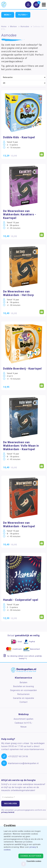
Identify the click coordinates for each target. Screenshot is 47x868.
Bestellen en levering (23, 686)
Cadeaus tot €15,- (23, 723)
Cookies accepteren (30, 856)
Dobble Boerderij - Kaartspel (22, 368)
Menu (7, 15)
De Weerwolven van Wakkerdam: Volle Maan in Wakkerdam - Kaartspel (21, 446)
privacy (33, 847)
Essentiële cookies (34, 861)
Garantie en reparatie (23, 698)
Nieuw (24, 727)
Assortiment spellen (23, 719)
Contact (23, 702)
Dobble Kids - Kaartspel (19, 137)
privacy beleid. (8, 812)
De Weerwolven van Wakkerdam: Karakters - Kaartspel (19, 214)
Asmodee (25, 26)
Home (4, 26)
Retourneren (23, 694)
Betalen (23, 682)
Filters (23, 15)
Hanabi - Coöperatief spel (20, 599)
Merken (13, 26)
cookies (7, 850)
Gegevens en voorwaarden (23, 690)
